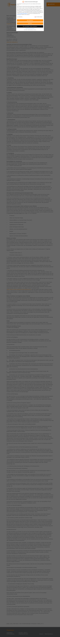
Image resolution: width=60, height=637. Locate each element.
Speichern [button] (30, 22)
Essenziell (20, 16)
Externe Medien (38, 16)
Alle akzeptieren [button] (30, 19)
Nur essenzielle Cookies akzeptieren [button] (30, 25)
